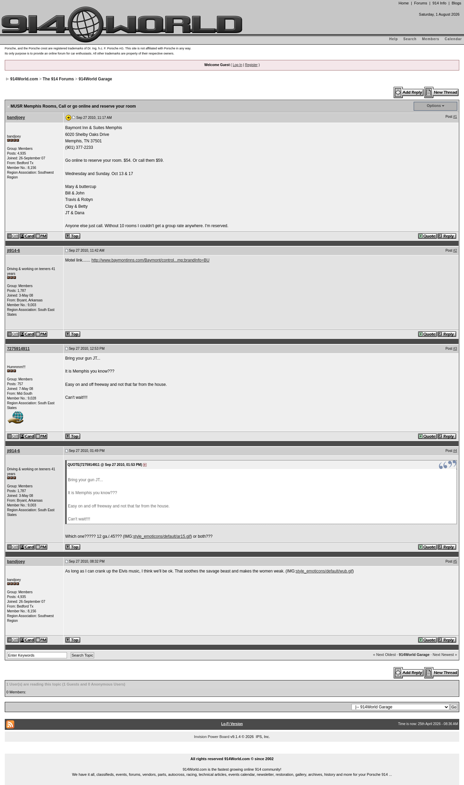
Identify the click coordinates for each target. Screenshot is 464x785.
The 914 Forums (58, 79)
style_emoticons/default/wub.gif (324, 571)
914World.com (24, 79)
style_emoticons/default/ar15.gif (162, 536)
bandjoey (16, 117)
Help (393, 39)
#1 (455, 117)
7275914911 (18, 348)
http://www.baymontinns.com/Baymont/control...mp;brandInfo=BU (150, 260)
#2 (455, 250)
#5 (455, 561)
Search (409, 39)
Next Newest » (445, 655)
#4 (455, 451)
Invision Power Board (211, 737)
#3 (455, 348)
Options (434, 106)
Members (431, 39)
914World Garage (95, 79)
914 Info (439, 3)
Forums (420, 3)
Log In (237, 65)
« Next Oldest (384, 655)
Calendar (453, 39)
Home (403, 3)
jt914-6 (13, 250)
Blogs (456, 3)
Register (251, 65)
